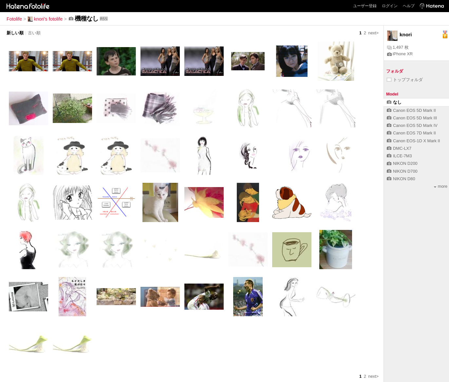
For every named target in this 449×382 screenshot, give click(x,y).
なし (394, 102)
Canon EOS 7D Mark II (411, 132)
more (440, 186)
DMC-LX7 (399, 148)
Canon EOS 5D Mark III (412, 117)
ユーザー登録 (365, 6)
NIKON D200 (402, 163)
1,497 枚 (398, 47)
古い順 (34, 32)
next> (373, 32)
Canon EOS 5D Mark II (411, 110)
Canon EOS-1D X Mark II (413, 140)
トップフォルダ (405, 79)
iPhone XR (400, 53)
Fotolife (14, 19)
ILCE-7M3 (399, 155)
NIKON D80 (401, 178)
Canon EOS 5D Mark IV (412, 125)
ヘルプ (409, 6)
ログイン (390, 6)
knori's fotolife (45, 19)
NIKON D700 (402, 171)
